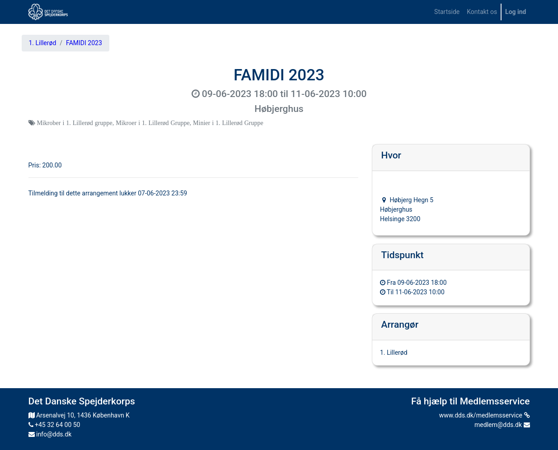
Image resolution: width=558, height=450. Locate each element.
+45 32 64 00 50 (54, 424)
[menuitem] (447, 12)
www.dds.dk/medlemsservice (484, 415)
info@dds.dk (50, 434)
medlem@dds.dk (502, 424)
